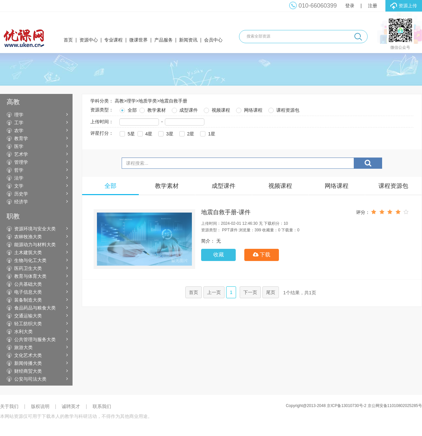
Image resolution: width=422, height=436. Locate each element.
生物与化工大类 (30, 260)
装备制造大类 (28, 300)
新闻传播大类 (28, 363)
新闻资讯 (188, 40)
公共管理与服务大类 (35, 339)
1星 (207, 133)
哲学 (18, 170)
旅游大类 (23, 347)
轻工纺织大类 (28, 323)
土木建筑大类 (28, 252)
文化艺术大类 (28, 355)
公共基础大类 (28, 284)
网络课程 (248, 109)
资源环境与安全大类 (35, 228)
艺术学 (21, 154)
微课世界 (138, 40)
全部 (127, 109)
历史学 (21, 193)
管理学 (21, 162)
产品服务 (163, 40)
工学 (18, 122)
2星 (186, 133)
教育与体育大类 (30, 276)
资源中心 (88, 40)
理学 (18, 114)
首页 (68, 40)
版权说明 (40, 406)
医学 (18, 146)
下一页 (250, 292)
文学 (18, 186)
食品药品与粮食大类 (35, 307)
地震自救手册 (173, 100)
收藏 (218, 254)
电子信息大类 (28, 292)
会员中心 (213, 40)
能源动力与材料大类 (35, 244)
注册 (372, 5)
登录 (349, 5)
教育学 (21, 138)
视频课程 (216, 109)
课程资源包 (283, 109)
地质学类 (147, 100)
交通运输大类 (28, 315)
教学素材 (152, 109)
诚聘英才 (71, 406)
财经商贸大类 (28, 371)
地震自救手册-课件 (226, 212)
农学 (18, 130)
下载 (261, 254)
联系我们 (102, 406)
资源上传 (403, 6)
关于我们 (9, 406)
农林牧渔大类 (28, 236)
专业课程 (113, 40)
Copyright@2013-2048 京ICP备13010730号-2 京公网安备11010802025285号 (354, 405)
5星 (126, 133)
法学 (18, 178)
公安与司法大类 (30, 379)
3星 (165, 133)
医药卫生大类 (28, 268)
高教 (119, 100)
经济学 (21, 201)
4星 (144, 133)
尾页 (270, 292)
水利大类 (23, 331)
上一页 (214, 292)
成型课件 (184, 109)
